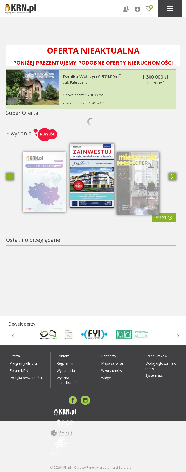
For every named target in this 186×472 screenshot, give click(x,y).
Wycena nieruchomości (68, 380)
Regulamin (65, 363)
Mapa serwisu (112, 363)
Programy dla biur (23, 363)
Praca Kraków (156, 356)
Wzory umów (111, 370)
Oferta (15, 356)
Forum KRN (19, 370)
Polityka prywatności (26, 377)
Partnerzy (108, 356)
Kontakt (63, 356)
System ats (154, 375)
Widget (106, 377)
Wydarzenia (66, 370)
